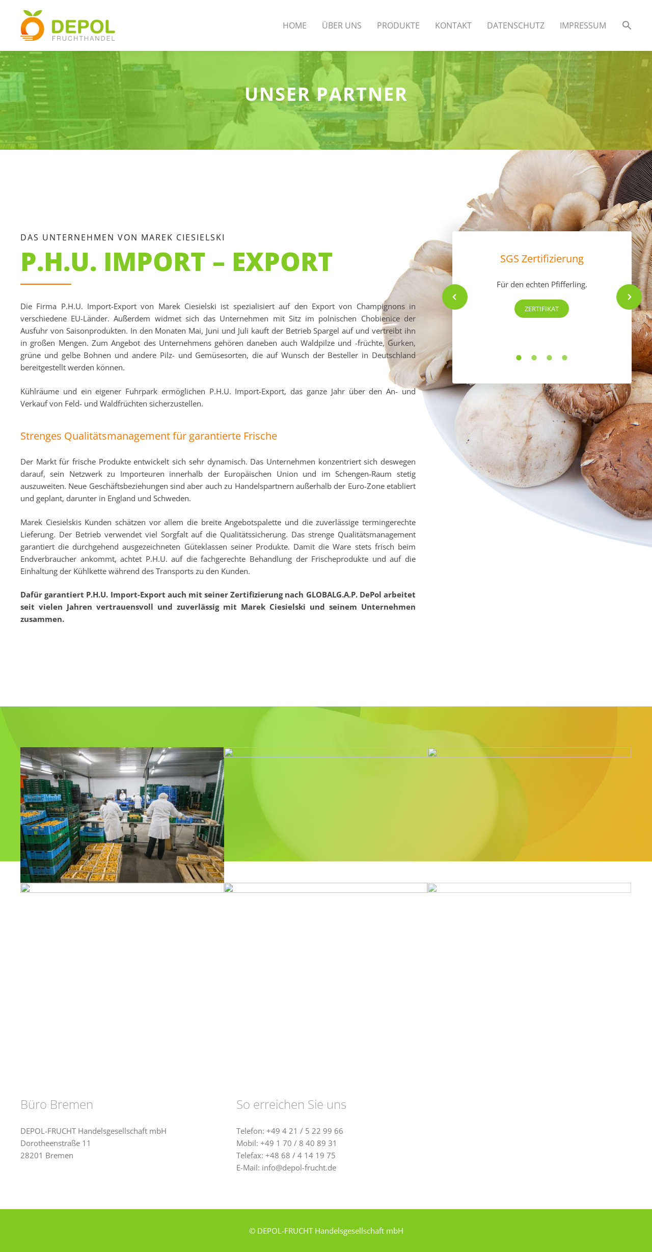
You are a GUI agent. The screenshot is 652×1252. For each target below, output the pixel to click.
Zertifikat (542, 308)
